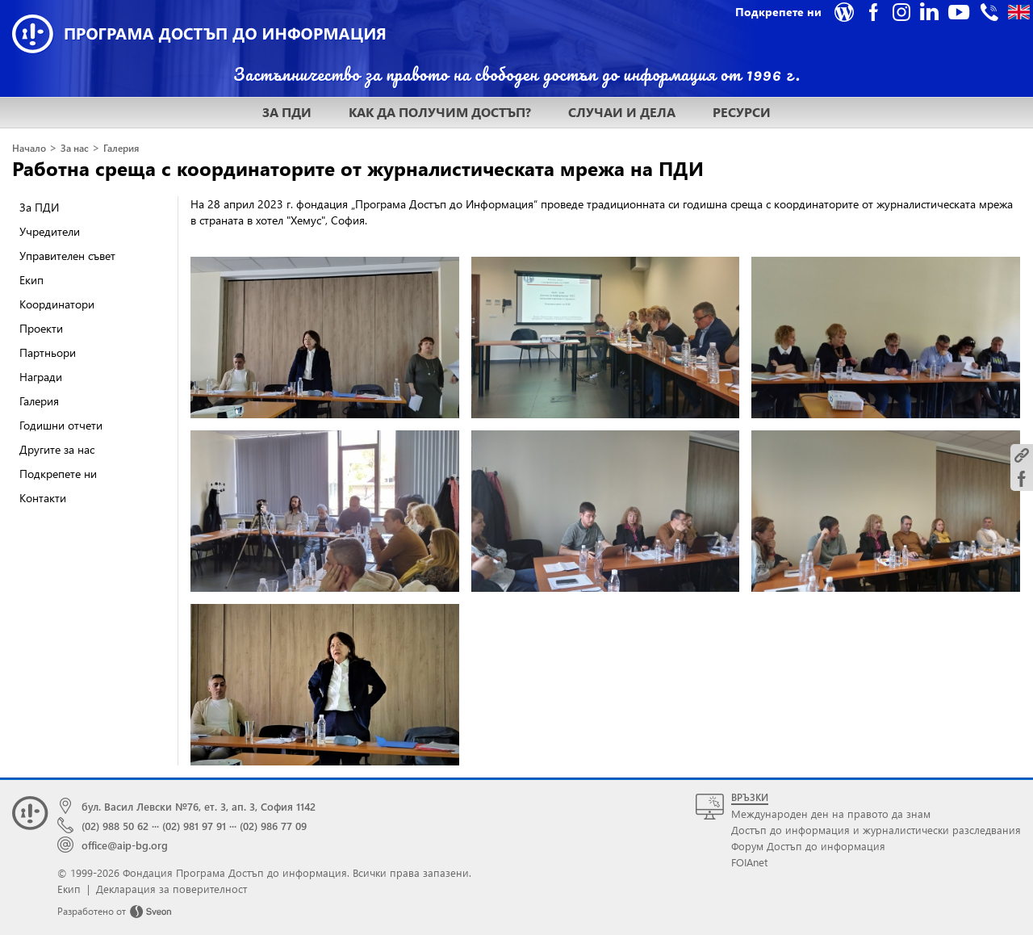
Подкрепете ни (58, 473)
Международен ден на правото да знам (831, 813)
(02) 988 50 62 (115, 825)
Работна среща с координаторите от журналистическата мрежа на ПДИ (358, 168)
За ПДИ (39, 207)
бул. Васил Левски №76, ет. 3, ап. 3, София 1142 (199, 806)
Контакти (42, 497)
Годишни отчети (60, 425)
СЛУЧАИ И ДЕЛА (621, 111)
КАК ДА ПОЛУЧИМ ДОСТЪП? (440, 111)
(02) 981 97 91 (194, 825)
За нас (75, 148)
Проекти (41, 328)
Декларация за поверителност (171, 888)
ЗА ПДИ (287, 111)
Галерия (121, 148)
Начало (29, 148)
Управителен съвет (67, 255)
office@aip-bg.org (125, 845)
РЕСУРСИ (742, 111)
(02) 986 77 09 (273, 825)
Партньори (47, 352)
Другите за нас (56, 449)
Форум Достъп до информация (808, 846)
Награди (40, 376)
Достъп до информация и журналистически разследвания (876, 829)
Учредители (49, 231)
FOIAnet (749, 862)
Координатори (56, 304)
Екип (31, 279)
